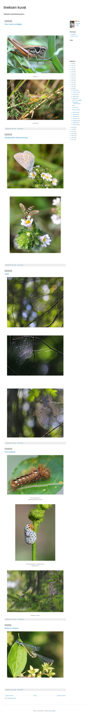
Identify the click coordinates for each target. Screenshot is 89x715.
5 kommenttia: (20, 689)
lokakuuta (75, 94)
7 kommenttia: (20, 128)
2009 (72, 135)
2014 (72, 88)
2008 (72, 137)
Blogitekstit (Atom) (11, 698)
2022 (72, 71)
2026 (72, 63)
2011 (72, 131)
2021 (72, 74)
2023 (72, 69)
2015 (72, 86)
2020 (72, 76)
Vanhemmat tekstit (61, 695)
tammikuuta (75, 124)
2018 (72, 80)
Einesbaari (73, 34)
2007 (72, 139)
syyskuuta (75, 96)
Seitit (7, 274)
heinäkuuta (75, 112)
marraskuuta (76, 92)
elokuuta (75, 98)
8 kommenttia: (20, 265)
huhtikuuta (75, 118)
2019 (72, 78)
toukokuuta (75, 116)
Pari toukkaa (10, 452)
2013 (72, 127)
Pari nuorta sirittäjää (13, 24)
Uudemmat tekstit (9, 695)
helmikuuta (75, 122)
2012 (72, 129)
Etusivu (35, 695)
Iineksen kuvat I (74, 36)
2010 (72, 133)
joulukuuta (75, 90)
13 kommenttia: (20, 619)
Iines (78, 21)
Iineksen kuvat (15, 7)
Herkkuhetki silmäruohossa (16, 138)
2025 (72, 65)
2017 (72, 82)
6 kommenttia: (20, 443)
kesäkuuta (75, 114)
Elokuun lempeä (12, 628)
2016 (72, 84)
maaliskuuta (75, 120)
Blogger (54, 710)
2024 (72, 67)
